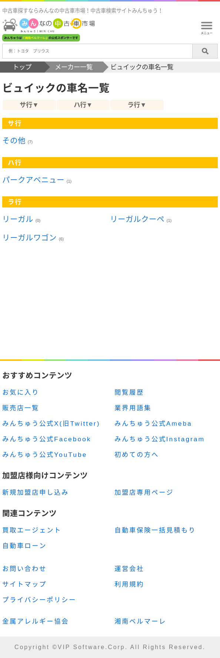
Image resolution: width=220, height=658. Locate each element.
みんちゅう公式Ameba (153, 423)
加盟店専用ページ (144, 492)
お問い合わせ (24, 568)
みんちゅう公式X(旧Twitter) (51, 423)
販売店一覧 (20, 408)
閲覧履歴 (129, 392)
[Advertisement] (110, 306)
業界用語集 (132, 408)
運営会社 (129, 568)
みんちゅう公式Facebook (46, 439)
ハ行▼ (83, 105)
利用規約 (129, 584)
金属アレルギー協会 (35, 621)
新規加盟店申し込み (35, 492)
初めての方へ (136, 454)
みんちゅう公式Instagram (159, 439)
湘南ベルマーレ (140, 621)
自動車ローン (24, 545)
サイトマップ (24, 584)
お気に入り (20, 392)
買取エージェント (31, 530)
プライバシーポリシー (39, 600)
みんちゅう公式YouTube (44, 454)
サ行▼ (29, 105)
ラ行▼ (136, 105)
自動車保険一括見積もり (155, 530)
